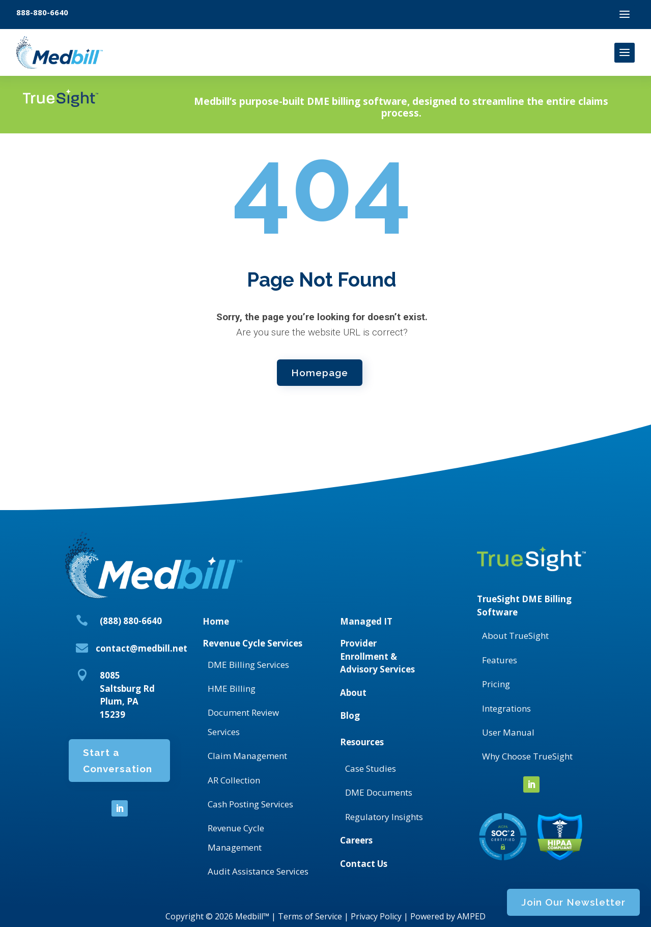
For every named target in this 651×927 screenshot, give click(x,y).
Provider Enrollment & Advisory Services (377, 656)
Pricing (496, 684)
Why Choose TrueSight (527, 756)
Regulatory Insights (384, 817)
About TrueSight (515, 635)
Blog (350, 715)
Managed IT (366, 621)
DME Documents (378, 792)
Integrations (506, 708)
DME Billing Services (248, 664)
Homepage (319, 371)
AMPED (471, 916)
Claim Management (247, 756)
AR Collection (234, 780)
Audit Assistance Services (258, 871)
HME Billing (232, 688)
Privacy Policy (376, 916)
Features (499, 660)
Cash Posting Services (250, 804)
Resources (362, 742)
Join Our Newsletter (508, 109)
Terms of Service (310, 916)
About (353, 692)
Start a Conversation (117, 767)
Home (216, 621)
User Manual (508, 732)
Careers (356, 840)
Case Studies (370, 768)
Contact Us (363, 863)
